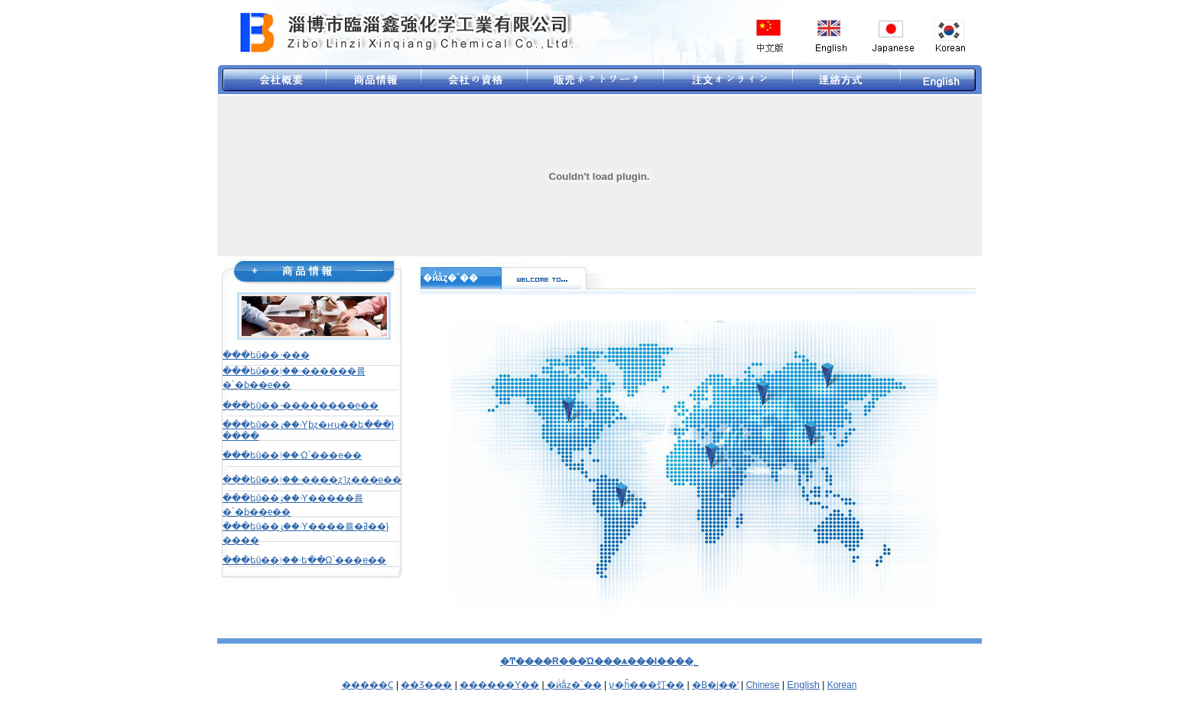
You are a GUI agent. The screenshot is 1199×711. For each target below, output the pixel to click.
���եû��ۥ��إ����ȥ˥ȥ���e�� (312, 480)
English (803, 684)
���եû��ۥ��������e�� (301, 405)
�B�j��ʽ (715, 685)
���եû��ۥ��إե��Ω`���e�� (304, 560)
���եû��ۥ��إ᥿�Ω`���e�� (292, 455)
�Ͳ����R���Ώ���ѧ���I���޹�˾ (599, 661)
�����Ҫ (368, 685)
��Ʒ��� (426, 685)
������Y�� (499, 685)
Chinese (762, 685)
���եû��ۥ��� (266, 355)
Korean (842, 685)
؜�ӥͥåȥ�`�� (573, 685)
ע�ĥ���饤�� (646, 685)
